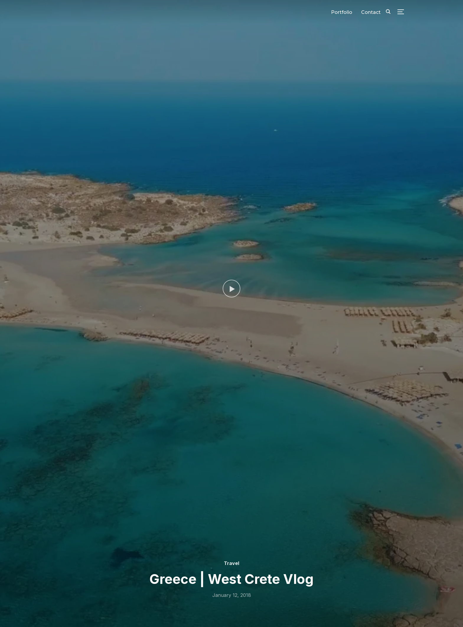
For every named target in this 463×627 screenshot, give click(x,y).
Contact (371, 12)
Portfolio (341, 12)
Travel (231, 563)
